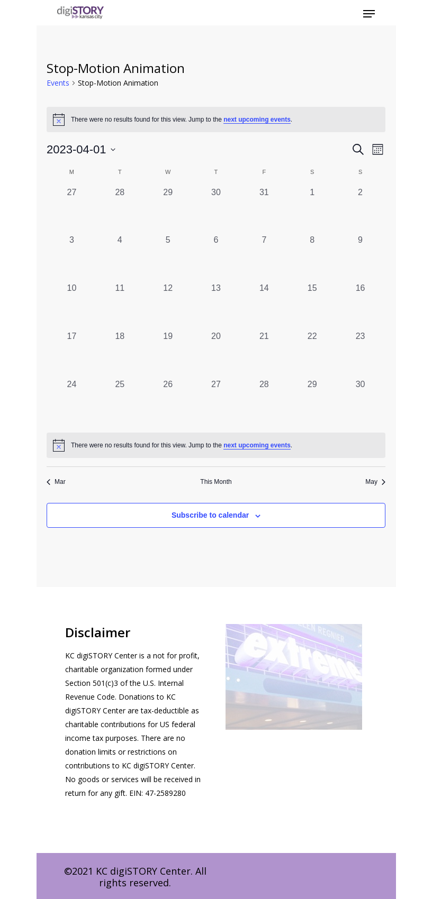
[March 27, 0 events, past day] (72, 210)
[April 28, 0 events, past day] (264, 402)
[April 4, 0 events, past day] (120, 258)
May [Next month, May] (375, 481)
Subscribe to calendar (210, 515)
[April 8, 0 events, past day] (312, 258)
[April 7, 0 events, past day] (264, 258)
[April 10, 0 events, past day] (72, 306)
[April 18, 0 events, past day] (120, 354)
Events (58, 83)
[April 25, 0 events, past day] (120, 402)
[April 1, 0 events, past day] (312, 210)
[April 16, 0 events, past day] (360, 306)
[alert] (216, 445)
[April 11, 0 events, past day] (120, 306)
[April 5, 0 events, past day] (168, 258)
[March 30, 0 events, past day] (216, 210)
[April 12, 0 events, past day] (168, 306)
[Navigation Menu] (369, 13)
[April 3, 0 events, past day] (72, 258)
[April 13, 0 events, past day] (216, 306)
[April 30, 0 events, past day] (360, 402)
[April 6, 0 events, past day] (216, 258)
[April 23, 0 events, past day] (360, 354)
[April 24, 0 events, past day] (72, 402)
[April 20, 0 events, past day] (216, 354)
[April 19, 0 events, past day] (168, 354)
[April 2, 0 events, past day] (360, 210)
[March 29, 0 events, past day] (168, 210)
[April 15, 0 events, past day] (312, 306)
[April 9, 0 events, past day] (360, 258)
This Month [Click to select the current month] (215, 481)
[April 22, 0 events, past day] (312, 354)
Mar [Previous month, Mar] (56, 481)
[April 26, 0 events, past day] (168, 402)
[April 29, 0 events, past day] (312, 402)
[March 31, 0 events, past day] (264, 210)
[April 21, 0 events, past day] (264, 354)
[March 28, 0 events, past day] (120, 210)
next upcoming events (257, 119)
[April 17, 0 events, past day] (72, 354)
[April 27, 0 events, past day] (216, 402)
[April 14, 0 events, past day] (264, 306)
